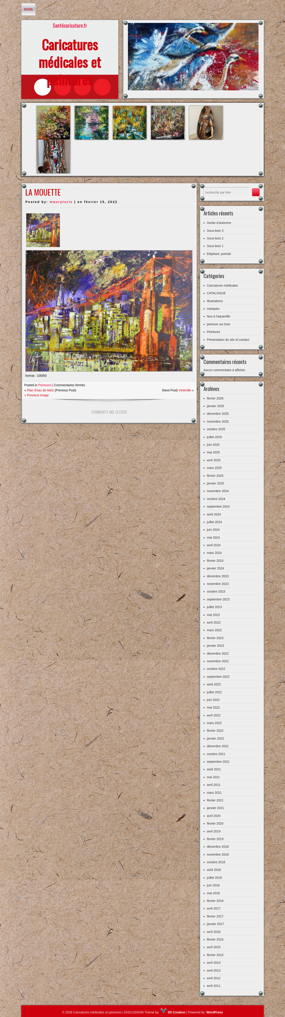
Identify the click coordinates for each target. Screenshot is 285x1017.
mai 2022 (213, 707)
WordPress (214, 1012)
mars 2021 (214, 792)
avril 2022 (214, 715)
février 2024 (215, 560)
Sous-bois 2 (215, 238)
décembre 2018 (218, 846)
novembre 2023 (218, 584)
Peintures (45, 385)
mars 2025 (214, 468)
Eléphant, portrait (219, 254)
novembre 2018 (218, 854)
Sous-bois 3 (215, 230)
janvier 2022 (215, 738)
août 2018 (214, 870)
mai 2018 (213, 893)
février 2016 (215, 939)
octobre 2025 (216, 429)
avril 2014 (214, 962)
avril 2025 (214, 460)
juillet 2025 (214, 437)
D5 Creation (172, 1012)
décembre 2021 (218, 746)
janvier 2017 (215, 924)
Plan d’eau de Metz (40, 390)
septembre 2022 (218, 676)
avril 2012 (214, 978)
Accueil (28, 9)
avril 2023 (214, 622)
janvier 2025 (215, 483)
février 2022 (215, 730)
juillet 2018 (214, 877)
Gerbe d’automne (219, 223)
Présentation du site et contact (228, 339)
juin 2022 (213, 700)
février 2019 (215, 839)
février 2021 (215, 800)
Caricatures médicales (222, 285)
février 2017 (215, 916)
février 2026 (215, 398)
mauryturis (61, 202)
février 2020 (215, 823)
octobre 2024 (216, 499)
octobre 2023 (216, 591)
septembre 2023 (218, 599)
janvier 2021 (215, 808)
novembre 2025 (218, 421)
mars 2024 (214, 553)
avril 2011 (214, 986)
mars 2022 (214, 723)
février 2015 (215, 955)
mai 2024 (213, 537)
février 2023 (215, 638)
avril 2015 (214, 947)
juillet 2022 (214, 692)
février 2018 (215, 901)
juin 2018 (213, 885)
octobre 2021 (216, 754)
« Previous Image (36, 395)
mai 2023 (213, 615)
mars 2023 (214, 630)
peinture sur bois (218, 324)
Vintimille (185, 390)
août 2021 (214, 769)
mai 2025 (213, 452)
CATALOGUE (216, 293)
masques (213, 308)
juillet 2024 (214, 522)
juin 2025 (213, 444)
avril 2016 (214, 932)
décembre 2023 (218, 576)
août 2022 (214, 684)
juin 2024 (213, 529)
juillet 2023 (214, 607)
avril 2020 (214, 816)
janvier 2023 (215, 645)
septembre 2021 (218, 761)
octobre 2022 (216, 669)
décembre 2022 (218, 653)
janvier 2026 (215, 406)
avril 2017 (214, 908)
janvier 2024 (215, 568)
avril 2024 (214, 545)
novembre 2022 (218, 661)
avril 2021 (214, 785)
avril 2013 (214, 970)
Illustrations (215, 301)
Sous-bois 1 (215, 246)
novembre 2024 (218, 491)
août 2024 (214, 514)
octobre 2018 (216, 862)
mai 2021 (213, 777)
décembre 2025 (218, 413)
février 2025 (215, 475)
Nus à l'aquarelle (218, 316)
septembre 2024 (218, 506)
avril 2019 (214, 831)
